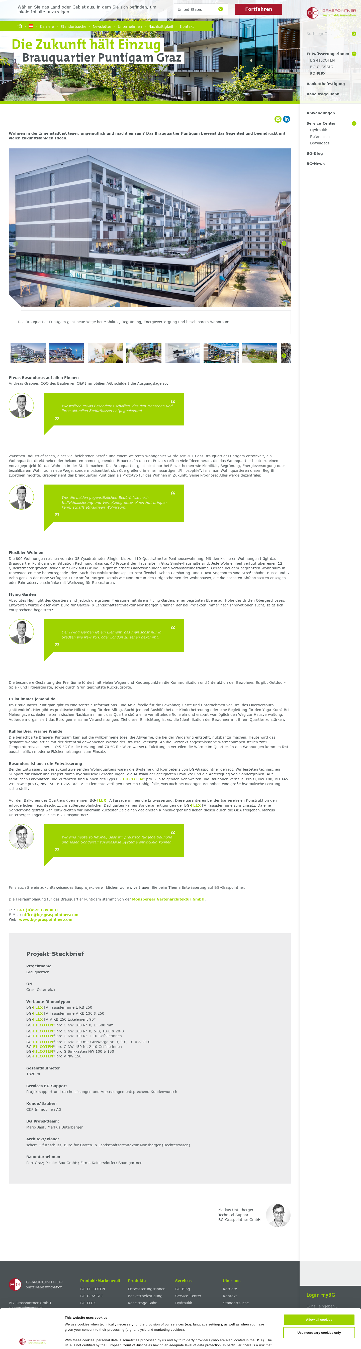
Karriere (47, 26)
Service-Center (321, 123)
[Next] (284, 243)
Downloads (319, 143)
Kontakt (187, 26)
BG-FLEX (318, 73)
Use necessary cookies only (319, 1293)
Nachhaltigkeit (160, 26)
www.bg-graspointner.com (45, 919)
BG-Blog (315, 153)
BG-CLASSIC (321, 67)
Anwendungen (321, 113)
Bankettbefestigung (326, 84)
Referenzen (320, 136)
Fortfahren (258, 9)
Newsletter (102, 26)
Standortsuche (73, 26)
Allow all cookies (319, 1280)
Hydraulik (318, 130)
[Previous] (15, 243)
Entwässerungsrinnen (328, 54)
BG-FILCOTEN (322, 60)
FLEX (101, 800)
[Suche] (354, 34)
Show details (243, 1339)
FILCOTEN (133, 779)
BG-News (316, 163)
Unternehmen (130, 26)
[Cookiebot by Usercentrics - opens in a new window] (32, 1339)
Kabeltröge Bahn (323, 94)
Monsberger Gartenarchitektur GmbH (168, 899)
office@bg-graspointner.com (50, 915)
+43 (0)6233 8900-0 (37, 910)
